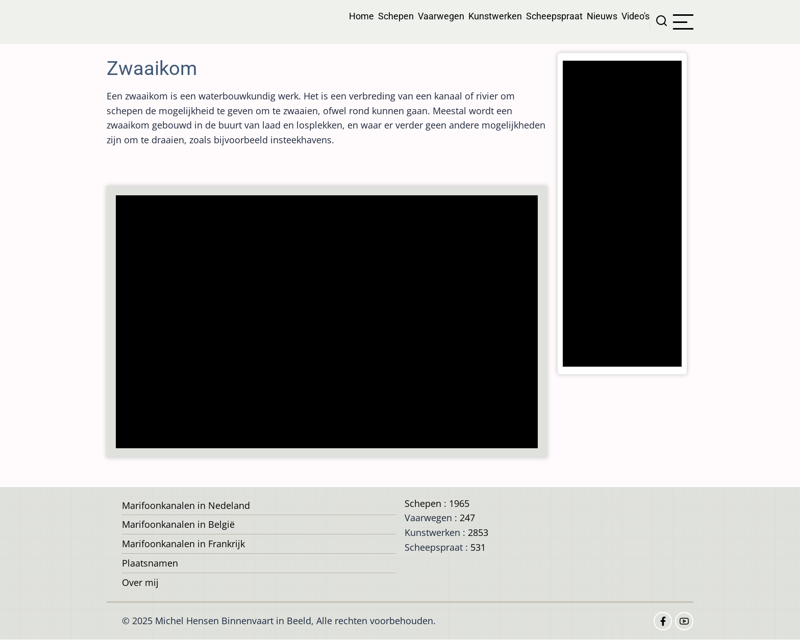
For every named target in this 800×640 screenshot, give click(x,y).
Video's (635, 16)
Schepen (396, 16)
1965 (459, 503)
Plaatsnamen (150, 563)
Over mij (140, 582)
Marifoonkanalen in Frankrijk (183, 543)
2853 (478, 532)
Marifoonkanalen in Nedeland (186, 505)
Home (361, 16)
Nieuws (602, 16)
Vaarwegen (441, 16)
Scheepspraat (554, 16)
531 (478, 547)
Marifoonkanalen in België (178, 524)
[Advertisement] (330, 322)
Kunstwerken (495, 16)
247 (467, 517)
